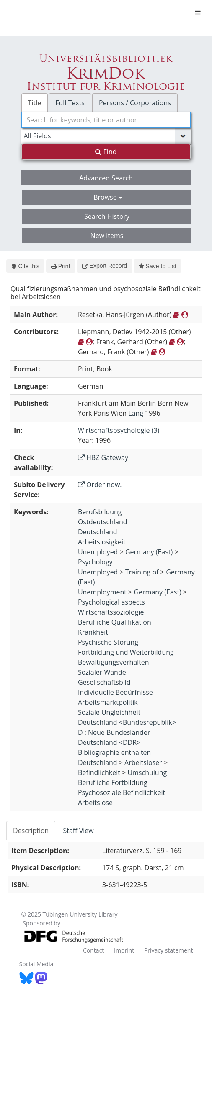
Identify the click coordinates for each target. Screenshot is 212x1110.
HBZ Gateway (103, 457)
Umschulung (147, 772)
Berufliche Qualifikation (114, 622)
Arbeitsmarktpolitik (108, 702)
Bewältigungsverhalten (113, 662)
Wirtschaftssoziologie (111, 612)
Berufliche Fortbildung (112, 782)
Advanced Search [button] (106, 178)
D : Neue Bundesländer (114, 732)
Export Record (104, 265)
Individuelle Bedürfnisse (115, 692)
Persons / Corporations (135, 102)
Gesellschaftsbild (104, 682)
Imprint (124, 950)
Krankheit (93, 632)
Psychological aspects (111, 602)
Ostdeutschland (102, 521)
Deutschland (97, 531)
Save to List (157, 266)
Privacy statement (168, 950)
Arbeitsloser (143, 762)
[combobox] (106, 120)
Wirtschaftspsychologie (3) (118, 430)
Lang (135, 413)
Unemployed (98, 551)
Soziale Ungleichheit (109, 712)
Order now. (100, 484)
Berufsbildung (100, 511)
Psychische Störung (108, 642)
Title (34, 102)
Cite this (25, 266)
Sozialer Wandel (103, 672)
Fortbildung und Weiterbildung (126, 652)
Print (60, 266)
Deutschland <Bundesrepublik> (127, 722)
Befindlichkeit (99, 772)
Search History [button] (106, 216)
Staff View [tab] (78, 830)
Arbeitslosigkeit (102, 541)
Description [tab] (31, 830)
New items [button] (107, 235)
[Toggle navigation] (197, 13)
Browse (107, 197)
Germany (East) (149, 551)
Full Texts (70, 102)
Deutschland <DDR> (109, 742)
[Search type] (106, 136)
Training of (142, 572)
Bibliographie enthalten (114, 752)
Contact (93, 950)
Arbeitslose (95, 802)
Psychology (95, 561)
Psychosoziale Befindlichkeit (121, 792)
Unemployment (102, 592)
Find (105, 151)
